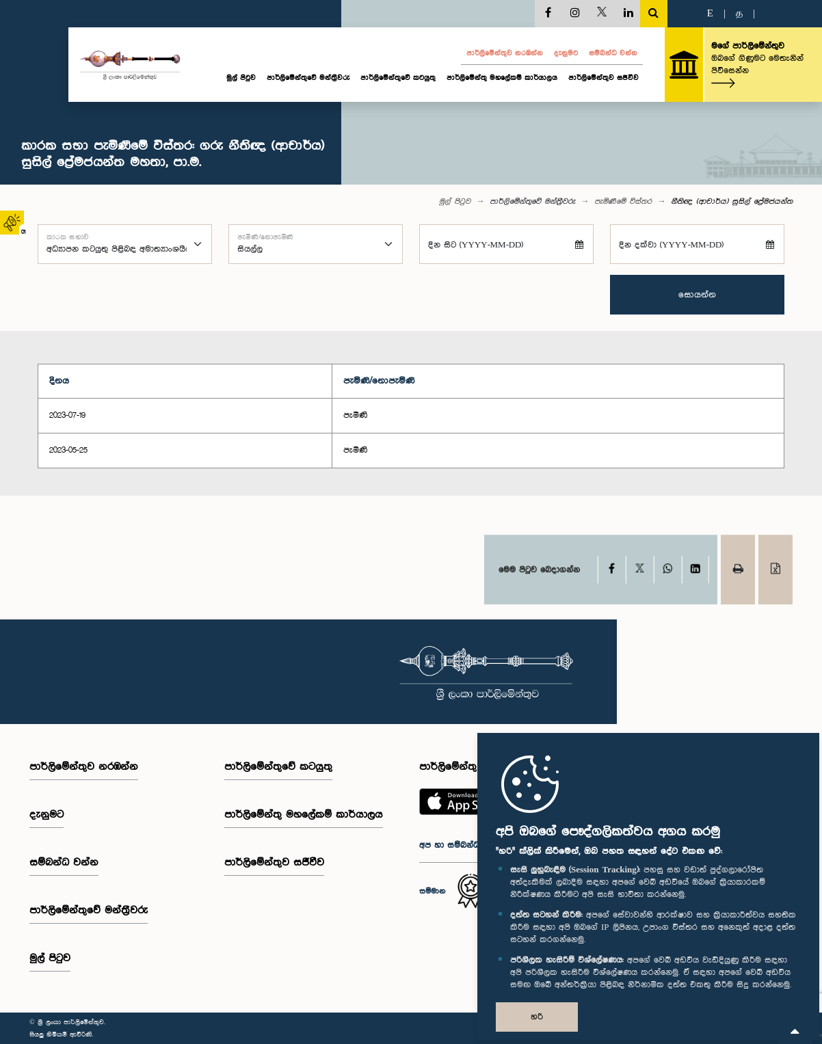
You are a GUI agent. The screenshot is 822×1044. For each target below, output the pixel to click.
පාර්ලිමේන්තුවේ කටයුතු (398, 78)
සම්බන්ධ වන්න (613, 53)
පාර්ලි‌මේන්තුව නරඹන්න (504, 53)
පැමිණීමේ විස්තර (623, 202)
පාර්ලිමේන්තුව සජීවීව (603, 78)
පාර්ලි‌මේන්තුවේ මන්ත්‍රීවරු (308, 78)
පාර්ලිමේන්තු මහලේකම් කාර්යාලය (502, 78)
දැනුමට (566, 53)
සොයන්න (697, 294)
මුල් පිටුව (241, 78)
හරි (537, 1017)
